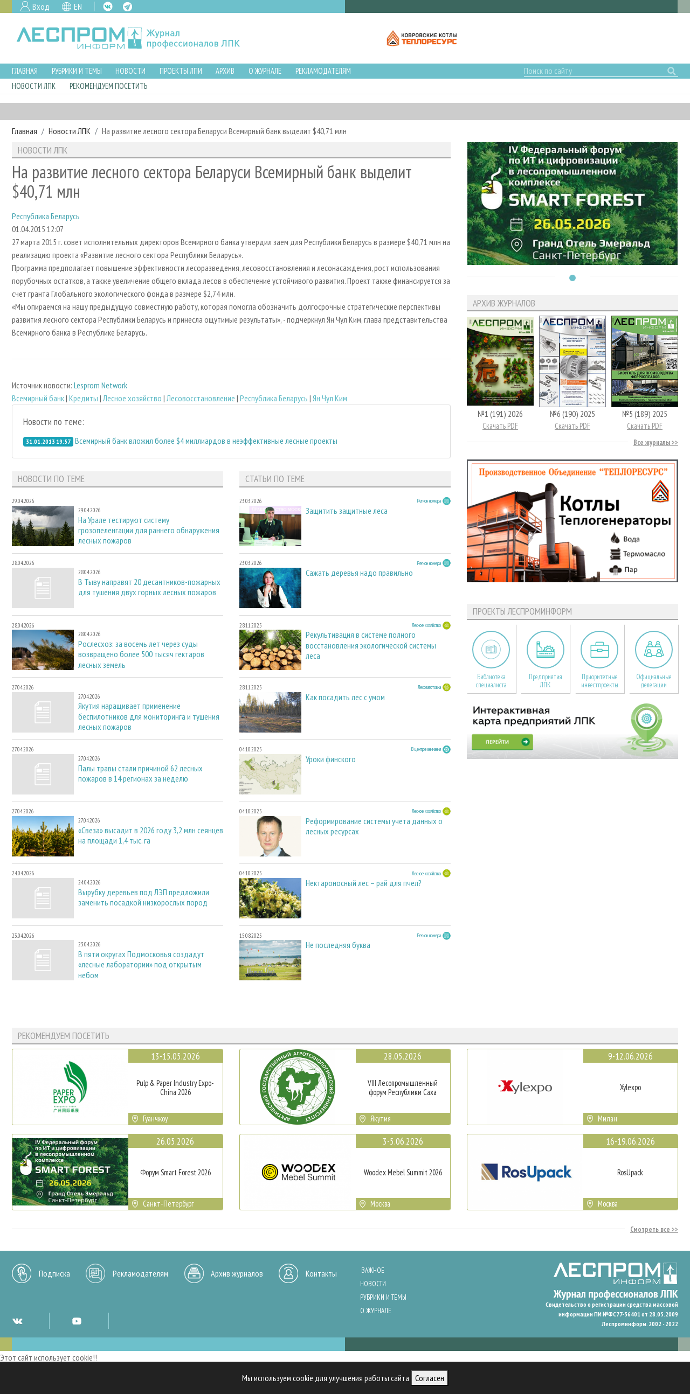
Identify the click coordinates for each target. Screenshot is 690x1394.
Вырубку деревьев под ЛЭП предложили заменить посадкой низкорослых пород (143, 897)
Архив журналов (237, 1273)
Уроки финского (331, 759)
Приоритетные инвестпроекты (599, 680)
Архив (225, 71)
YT (76, 1320)
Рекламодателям (323, 71)
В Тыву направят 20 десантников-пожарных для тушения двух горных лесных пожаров (149, 587)
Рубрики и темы (77, 71)
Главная (25, 71)
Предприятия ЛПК (545, 680)
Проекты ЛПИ (181, 71)
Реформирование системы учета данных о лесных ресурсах (374, 826)
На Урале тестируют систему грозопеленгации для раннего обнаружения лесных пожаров (148, 530)
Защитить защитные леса (347, 511)
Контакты (321, 1273)
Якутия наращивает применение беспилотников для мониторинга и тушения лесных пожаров (148, 716)
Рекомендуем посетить (108, 86)
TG (127, 6)
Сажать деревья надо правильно (359, 573)
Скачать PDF (500, 426)
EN (78, 6)
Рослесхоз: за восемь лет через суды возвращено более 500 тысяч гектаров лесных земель (141, 654)
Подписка (54, 1273)
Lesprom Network (100, 385)
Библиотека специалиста (491, 680)
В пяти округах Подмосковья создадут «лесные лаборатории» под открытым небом (141, 964)
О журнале (265, 71)
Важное (372, 1270)
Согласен (429, 1377)
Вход (41, 6)
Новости (130, 71)
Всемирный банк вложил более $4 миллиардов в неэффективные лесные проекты (206, 440)
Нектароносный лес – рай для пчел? (364, 883)
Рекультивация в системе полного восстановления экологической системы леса (371, 645)
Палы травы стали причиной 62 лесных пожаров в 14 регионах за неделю (140, 773)
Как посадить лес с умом (345, 697)
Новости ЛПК (34, 86)
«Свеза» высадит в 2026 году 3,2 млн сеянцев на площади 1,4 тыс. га (150, 835)
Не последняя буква (338, 945)
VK (108, 6)
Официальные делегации (654, 680)
